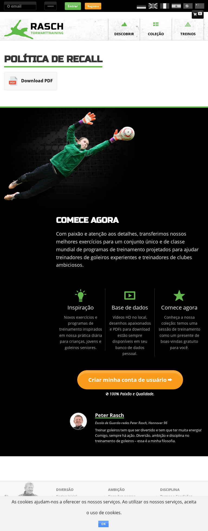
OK (103, 524)
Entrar (73, 6)
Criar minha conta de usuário (130, 379)
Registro (93, 6)
